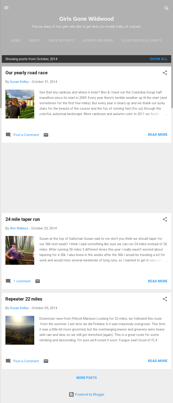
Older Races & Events (141, 40)
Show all (159, 59)
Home (16, 40)
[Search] (166, 9)
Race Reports (62, 40)
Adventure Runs (98, 40)
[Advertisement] (86, 177)
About (35, 40)
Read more (158, 135)
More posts (86, 378)
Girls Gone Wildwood (86, 19)
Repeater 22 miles (23, 299)
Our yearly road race (26, 72)
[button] (165, 73)
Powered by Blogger (87, 394)
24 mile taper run (22, 219)
